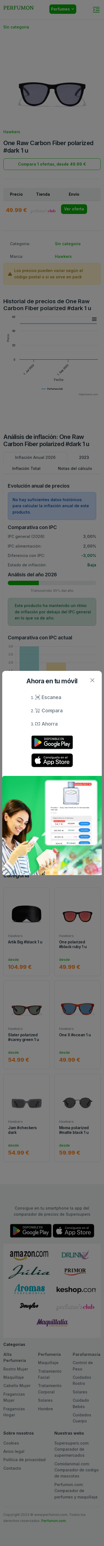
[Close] (92, 680)
